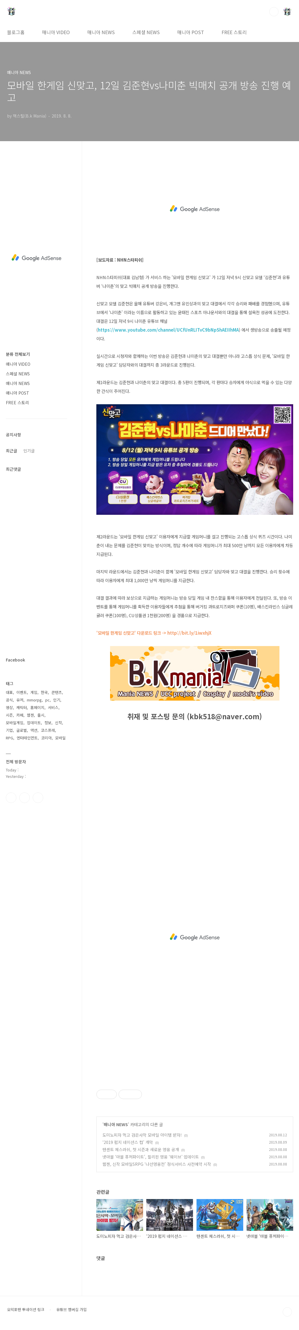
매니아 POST (190, 32)
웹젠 (30, 715)
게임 (33, 692)
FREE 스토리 (234, 32)
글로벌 (21, 730)
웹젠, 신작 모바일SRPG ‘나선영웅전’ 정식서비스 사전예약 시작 (156, 1164)
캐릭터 (21, 707)
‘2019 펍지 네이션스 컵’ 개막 (127, 1142)
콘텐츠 (56, 692)
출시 (40, 715)
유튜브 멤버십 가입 (71, 1309)
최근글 (11, 451)
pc (47, 700)
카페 (19, 715)
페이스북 (11, 797)
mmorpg (34, 700)
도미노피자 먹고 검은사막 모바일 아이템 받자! (142, 1135)
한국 (44, 692)
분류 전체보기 (18, 354)
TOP (287, 1312)
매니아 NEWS (101, 32)
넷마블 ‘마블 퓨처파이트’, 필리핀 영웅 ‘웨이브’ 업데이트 (150, 1157)
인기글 (29, 451)
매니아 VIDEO (56, 32)
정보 (47, 722)
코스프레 (48, 730)
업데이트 (34, 722)
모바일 (60, 738)
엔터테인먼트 (27, 738)
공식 (9, 700)
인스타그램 (24, 797)
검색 (274, 11)
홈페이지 (37, 707)
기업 (9, 730)
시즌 (9, 715)
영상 (9, 707)
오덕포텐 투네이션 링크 (25, 1309)
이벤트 (21, 692)
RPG (9, 738)
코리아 (46, 738)
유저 (19, 700)
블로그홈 (16, 32)
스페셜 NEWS (146, 32)
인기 (56, 700)
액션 (33, 730)
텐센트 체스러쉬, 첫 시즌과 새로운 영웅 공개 (140, 1149)
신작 (58, 722)
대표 (9, 692)
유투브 (38, 797)
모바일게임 (14, 722)
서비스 (53, 707)
